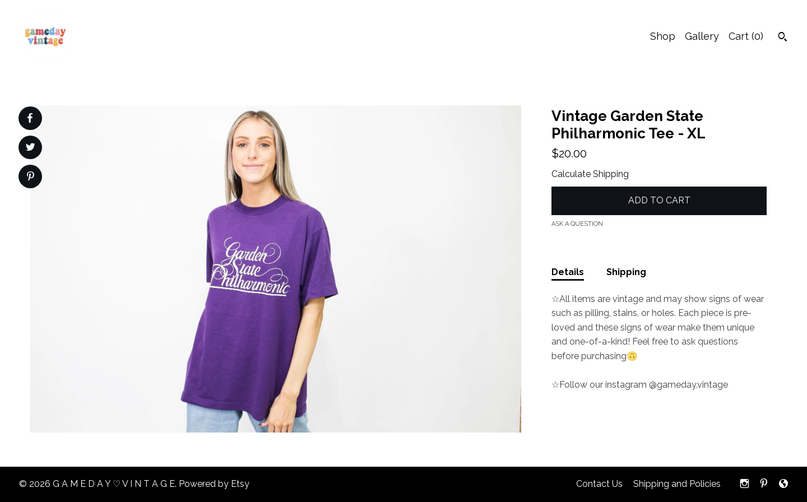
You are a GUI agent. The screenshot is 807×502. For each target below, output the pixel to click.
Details (567, 272)
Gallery (702, 36)
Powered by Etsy (214, 483)
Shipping (626, 272)
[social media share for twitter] (30, 148)
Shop (662, 36)
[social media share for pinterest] (30, 177)
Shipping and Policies (677, 483)
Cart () (746, 36)
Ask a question (577, 223)
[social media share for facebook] (29, 118)
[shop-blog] (783, 484)
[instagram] (744, 484)
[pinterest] (763, 484)
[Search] (782, 38)
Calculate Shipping (590, 174)
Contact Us (599, 483)
